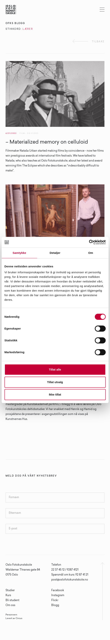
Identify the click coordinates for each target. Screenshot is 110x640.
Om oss (10, 605)
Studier (10, 590)
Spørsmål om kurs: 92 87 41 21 (69, 575)
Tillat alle (55, 369)
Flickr (54, 600)
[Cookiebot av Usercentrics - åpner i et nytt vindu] (89, 242)
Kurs (8, 595)
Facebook (57, 590)
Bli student (12, 600)
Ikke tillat (55, 394)
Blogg (55, 605)
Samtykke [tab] (19, 252)
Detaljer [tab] (55, 252)
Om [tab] (90, 252)
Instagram (57, 595)
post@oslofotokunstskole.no (69, 580)
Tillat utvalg (55, 382)
